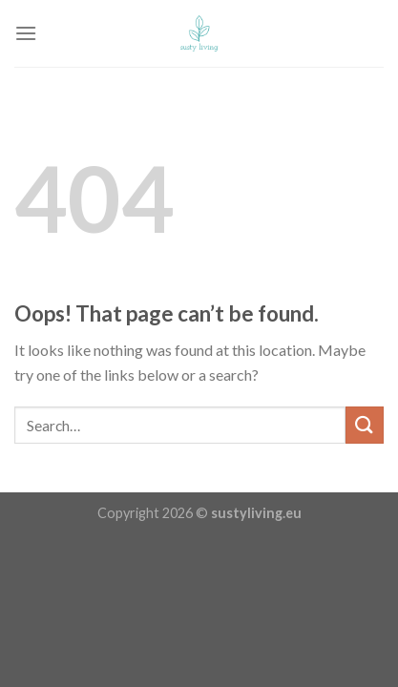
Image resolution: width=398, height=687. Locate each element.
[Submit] (365, 425)
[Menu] (25, 33)
